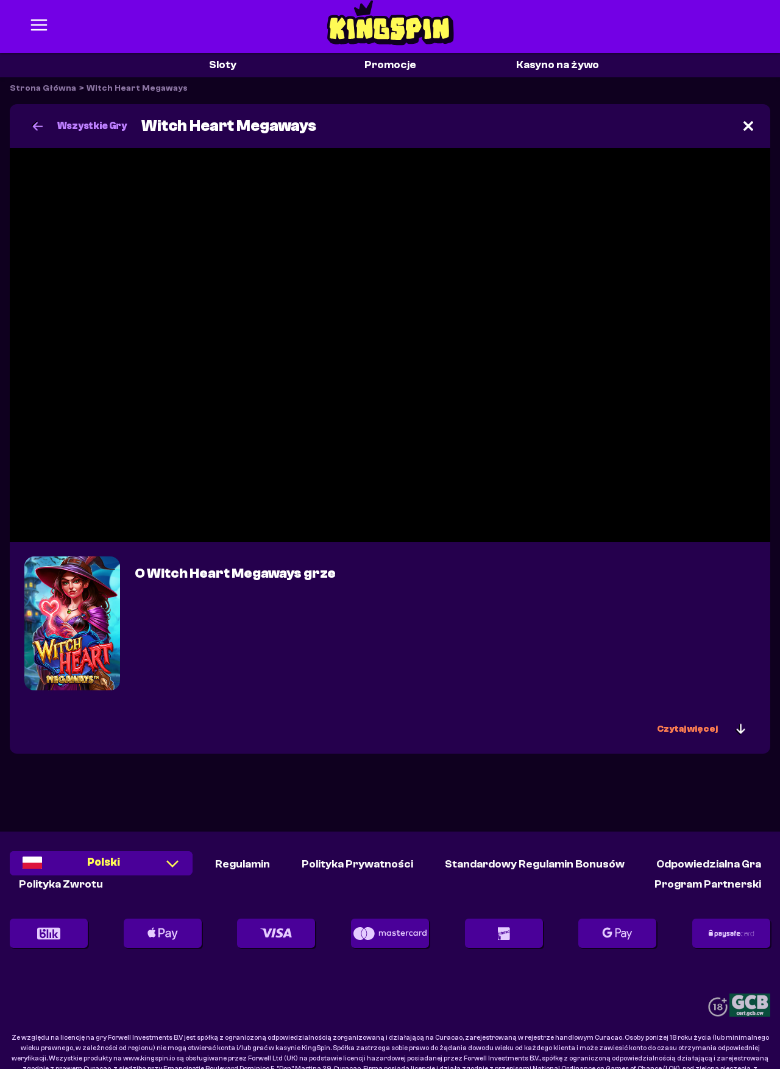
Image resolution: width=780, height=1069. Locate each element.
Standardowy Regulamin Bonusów (535, 864)
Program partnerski (707, 884)
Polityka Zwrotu (61, 884)
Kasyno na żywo (557, 64)
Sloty (222, 64)
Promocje (390, 64)
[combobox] (101, 867)
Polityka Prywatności (357, 864)
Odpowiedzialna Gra (708, 864)
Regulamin (242, 864)
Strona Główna (43, 88)
